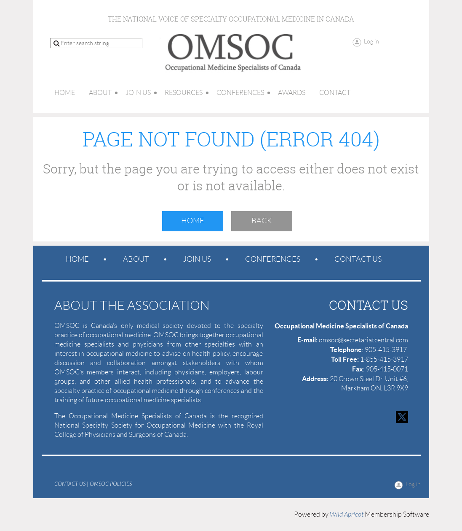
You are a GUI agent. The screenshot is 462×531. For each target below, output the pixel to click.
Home (192, 221)
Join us (197, 259)
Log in (371, 41)
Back (261, 221)
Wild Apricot (346, 514)
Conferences (272, 259)
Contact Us (358, 259)
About (136, 259)
